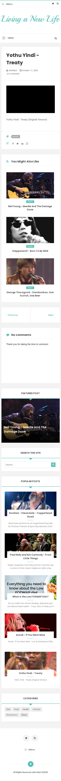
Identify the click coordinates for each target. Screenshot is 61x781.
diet (8, 709)
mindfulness (12, 715)
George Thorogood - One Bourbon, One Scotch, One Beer (30, 294)
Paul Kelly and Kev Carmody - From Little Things (30, 556)
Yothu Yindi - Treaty (30, 673)
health (26, 709)
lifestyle (37, 709)
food (16, 709)
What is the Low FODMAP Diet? (30, 596)
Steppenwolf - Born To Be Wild (30, 251)
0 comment (12, 73)
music (16, 137)
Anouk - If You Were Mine (30, 635)
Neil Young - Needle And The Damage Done (30, 208)
